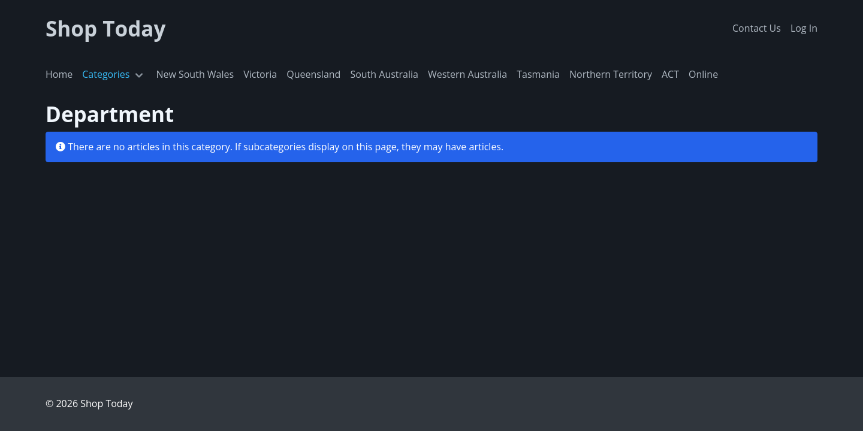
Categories (105, 74)
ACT (670, 74)
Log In (803, 28)
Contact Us (756, 28)
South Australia (384, 74)
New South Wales (195, 74)
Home (59, 74)
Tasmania (538, 74)
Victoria (260, 74)
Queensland (313, 74)
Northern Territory (610, 74)
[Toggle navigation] (139, 75)
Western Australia (467, 74)
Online (703, 74)
